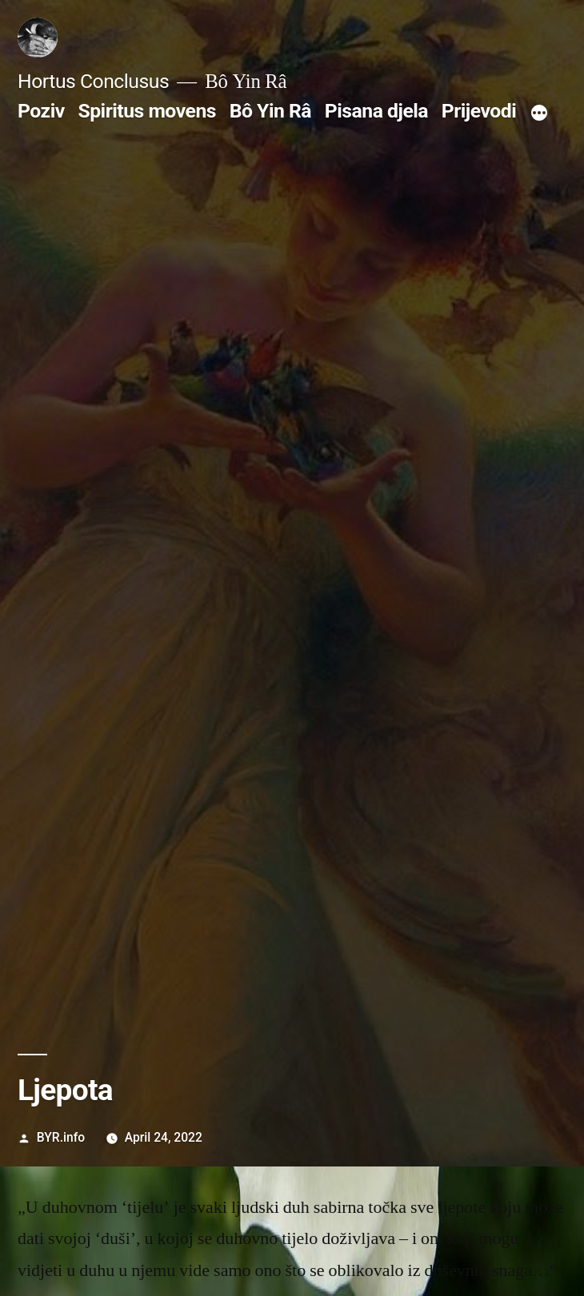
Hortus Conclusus (93, 81)
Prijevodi (479, 110)
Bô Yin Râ (270, 110)
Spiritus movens (147, 110)
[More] (539, 114)
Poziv (41, 110)
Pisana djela (376, 110)
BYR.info (61, 1137)
